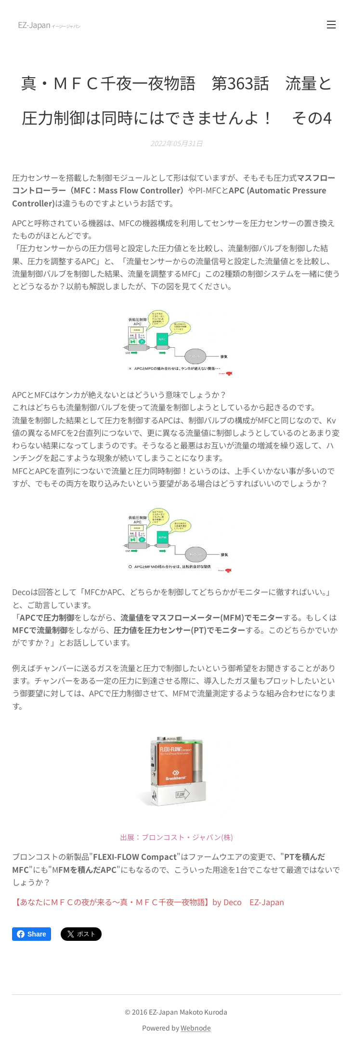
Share (31, 934)
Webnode (196, 1027)
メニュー (331, 24)
